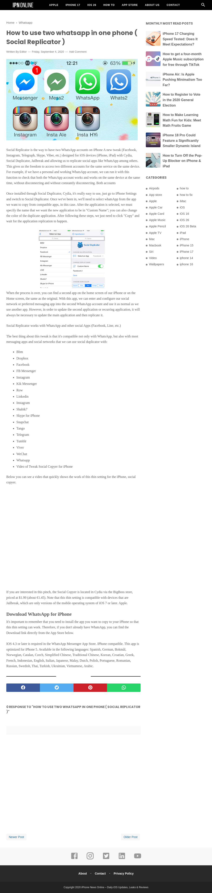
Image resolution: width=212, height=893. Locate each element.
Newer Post (16, 837)
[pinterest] (90, 687)
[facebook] (23, 687)
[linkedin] (122, 859)
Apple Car (155, 207)
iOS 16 (184, 213)
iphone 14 (186, 258)
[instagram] (90, 859)
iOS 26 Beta (188, 226)
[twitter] (57, 687)
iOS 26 (91, 5)
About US (152, 5)
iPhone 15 (187, 245)
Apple (53, 5)
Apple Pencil (157, 226)
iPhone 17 (73, 5)
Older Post (130, 837)
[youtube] (137, 859)
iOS (182, 207)
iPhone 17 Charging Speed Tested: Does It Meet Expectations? (180, 39)
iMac (183, 201)
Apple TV (155, 232)
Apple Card (156, 213)
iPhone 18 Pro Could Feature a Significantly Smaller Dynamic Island (181, 140)
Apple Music (157, 220)
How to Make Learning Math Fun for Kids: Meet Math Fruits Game (182, 120)
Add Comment (78, 51)
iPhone (184, 239)
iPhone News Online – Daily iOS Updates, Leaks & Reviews (114, 887)
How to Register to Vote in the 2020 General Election (181, 100)
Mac (152, 239)
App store (155, 195)
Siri (151, 251)
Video (153, 258)
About (82, 873)
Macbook (155, 245)
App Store (130, 5)
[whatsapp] (124, 687)
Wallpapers (156, 264)
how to (184, 188)
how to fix (186, 195)
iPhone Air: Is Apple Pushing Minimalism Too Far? (182, 80)
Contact (173, 5)
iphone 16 (186, 264)
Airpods (154, 188)
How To (109, 5)
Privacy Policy (124, 873)
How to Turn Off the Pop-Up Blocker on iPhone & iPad (182, 161)
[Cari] (203, 6)
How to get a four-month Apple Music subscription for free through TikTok (183, 59)
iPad (183, 232)
